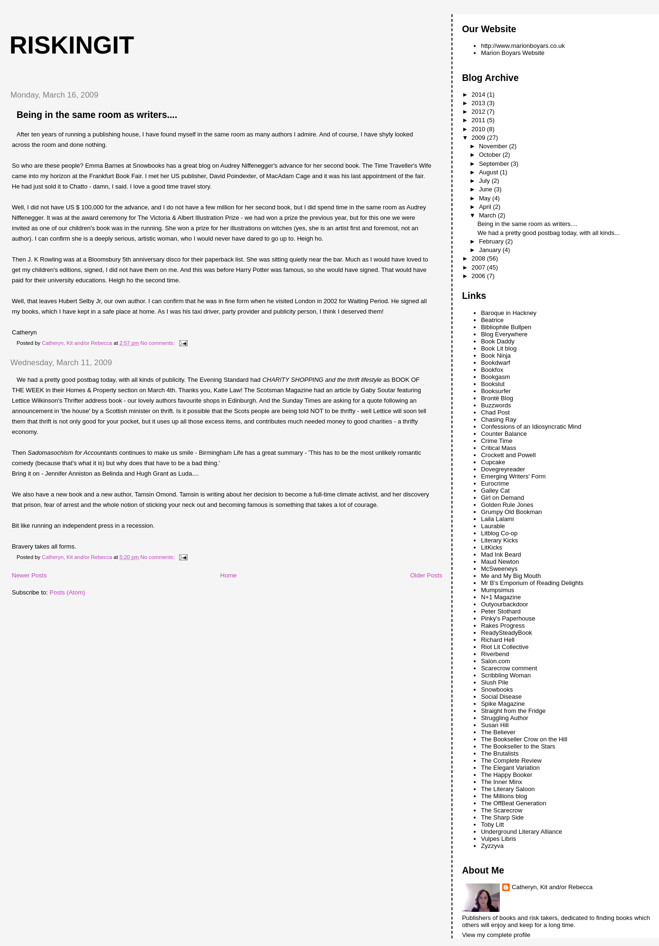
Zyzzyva (492, 845)
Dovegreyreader (503, 469)
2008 (479, 258)
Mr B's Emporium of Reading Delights (532, 582)
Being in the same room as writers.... (97, 114)
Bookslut (493, 383)
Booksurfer (496, 391)
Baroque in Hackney (508, 312)
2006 (479, 275)
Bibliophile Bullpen (506, 327)
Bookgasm (495, 376)
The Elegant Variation (510, 767)
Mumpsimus (497, 590)
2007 (479, 267)
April (486, 206)
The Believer (498, 732)
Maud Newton (500, 561)
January (491, 249)
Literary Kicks (499, 540)
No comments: (158, 343)
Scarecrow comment (509, 668)
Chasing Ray (498, 419)
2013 (479, 103)
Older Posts (426, 575)
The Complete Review (511, 760)
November (494, 146)
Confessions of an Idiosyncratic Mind (531, 426)
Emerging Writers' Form (513, 476)
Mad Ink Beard (501, 554)
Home (228, 575)
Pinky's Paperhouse (508, 618)
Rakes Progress (502, 625)
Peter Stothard (501, 611)
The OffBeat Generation (513, 803)
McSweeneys (499, 568)
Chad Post (495, 412)
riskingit (71, 45)
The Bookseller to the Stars (518, 746)
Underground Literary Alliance (521, 831)
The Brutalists (499, 753)
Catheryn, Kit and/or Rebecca (552, 887)
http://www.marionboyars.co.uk (523, 45)
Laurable (493, 526)
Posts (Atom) (67, 592)
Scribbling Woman (506, 675)
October (491, 154)
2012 (479, 111)
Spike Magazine (503, 703)
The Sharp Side (502, 817)
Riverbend (495, 654)
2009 (479, 137)
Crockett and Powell (508, 455)
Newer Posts (29, 575)
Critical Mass (498, 447)
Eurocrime (495, 483)
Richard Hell (498, 639)
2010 (479, 129)
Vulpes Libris (498, 838)
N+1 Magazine (501, 597)
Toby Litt (492, 824)
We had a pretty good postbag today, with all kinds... (549, 232)
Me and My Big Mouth (511, 575)
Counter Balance (504, 433)
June (486, 189)
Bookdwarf (495, 362)
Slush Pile (494, 682)
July (485, 180)
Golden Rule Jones (507, 504)
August (489, 172)
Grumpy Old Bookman (511, 511)
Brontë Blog (497, 398)
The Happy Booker (506, 774)
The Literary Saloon (507, 789)
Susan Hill (495, 725)
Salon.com (495, 661)
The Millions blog (504, 796)
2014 (479, 94)
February (492, 241)
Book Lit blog (498, 348)
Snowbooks (497, 689)
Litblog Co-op (499, 533)
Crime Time (496, 440)
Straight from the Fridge (513, 710)
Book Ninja (496, 355)
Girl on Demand (502, 497)
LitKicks (491, 547)
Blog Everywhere (504, 334)
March (488, 215)
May (485, 198)
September (495, 163)
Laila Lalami (497, 519)
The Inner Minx (501, 781)
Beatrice (492, 320)
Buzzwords (496, 405)
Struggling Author (504, 717)
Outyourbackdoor (504, 604)
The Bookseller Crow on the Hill (524, 739)
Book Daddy (498, 341)
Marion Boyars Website (512, 52)
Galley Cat (495, 490)
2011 (479, 120)
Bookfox (492, 369)
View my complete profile (496, 934)
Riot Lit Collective (504, 646)
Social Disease (501, 696)
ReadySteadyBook (506, 632)
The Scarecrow (501, 810)
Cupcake (493, 462)
